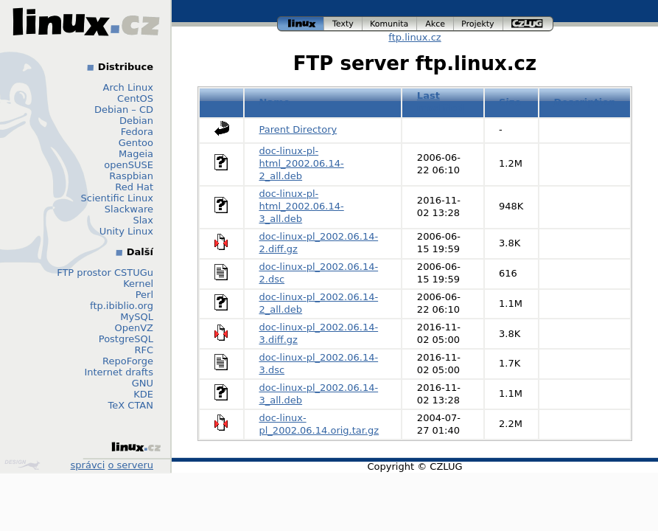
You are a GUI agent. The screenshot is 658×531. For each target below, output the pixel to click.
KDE (143, 394)
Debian (136, 120)
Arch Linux (128, 87)
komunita (390, 24)
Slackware (129, 209)
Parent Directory (298, 129)
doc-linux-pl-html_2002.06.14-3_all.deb (301, 206)
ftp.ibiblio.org (121, 305)
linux (300, 24)
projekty (478, 24)
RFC (143, 349)
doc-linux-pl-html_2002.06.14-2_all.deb (301, 163)
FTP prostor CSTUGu (105, 272)
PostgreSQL (126, 338)
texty (343, 24)
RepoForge (127, 361)
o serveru (130, 465)
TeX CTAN (130, 405)
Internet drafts (118, 372)
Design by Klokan (22, 464)
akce (435, 24)
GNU (142, 383)
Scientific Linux (117, 198)
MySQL (136, 316)
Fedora (137, 131)
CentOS (135, 98)
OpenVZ (133, 327)
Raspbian (131, 175)
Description (584, 102)
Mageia (136, 153)
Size (510, 102)
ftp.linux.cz (414, 37)
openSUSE (128, 164)
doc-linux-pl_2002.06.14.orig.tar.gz (319, 424)
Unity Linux (126, 231)
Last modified (440, 102)
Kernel (138, 283)
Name (274, 102)
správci (88, 465)
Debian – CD (123, 109)
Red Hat (134, 186)
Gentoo (136, 142)
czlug (528, 24)
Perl (144, 294)
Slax (143, 220)
